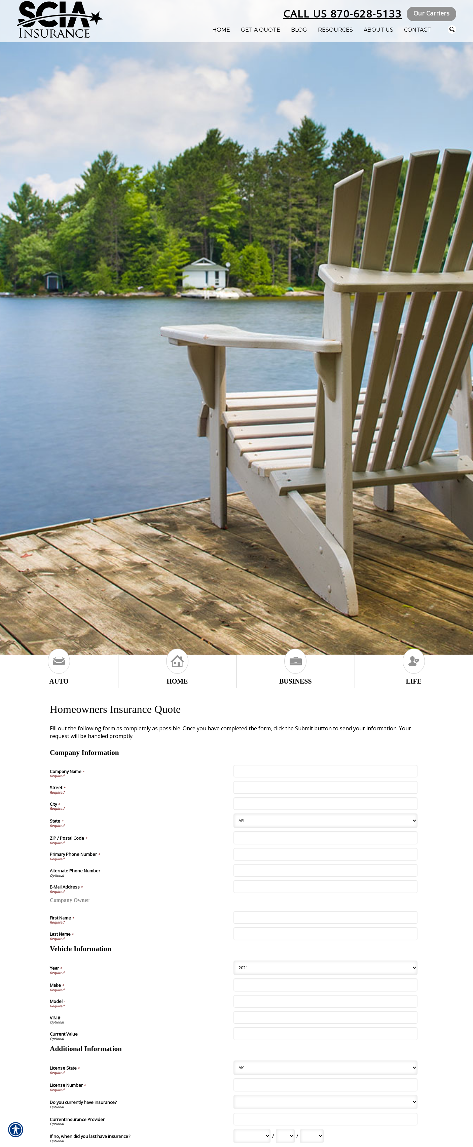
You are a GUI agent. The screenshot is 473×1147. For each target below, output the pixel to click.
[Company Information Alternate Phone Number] (325, 870)
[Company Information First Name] (325, 917)
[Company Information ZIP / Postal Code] (325, 837)
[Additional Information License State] (325, 1068)
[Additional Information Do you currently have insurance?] (325, 1102)
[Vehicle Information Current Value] (325, 1033)
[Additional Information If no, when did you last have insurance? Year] (312, 1136)
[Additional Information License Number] (325, 1084)
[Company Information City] (325, 803)
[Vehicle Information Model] (325, 1001)
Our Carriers (431, 13)
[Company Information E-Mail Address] (325, 886)
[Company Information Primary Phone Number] (325, 854)
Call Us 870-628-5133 (342, 14)
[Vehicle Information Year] (325, 968)
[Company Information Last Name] (325, 933)
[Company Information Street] (325, 787)
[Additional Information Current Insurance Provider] (325, 1119)
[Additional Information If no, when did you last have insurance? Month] (251, 1136)
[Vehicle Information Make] (325, 984)
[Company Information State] (325, 820)
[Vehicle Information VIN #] (325, 1017)
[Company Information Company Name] (325, 771)
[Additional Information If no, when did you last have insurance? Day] (285, 1136)
